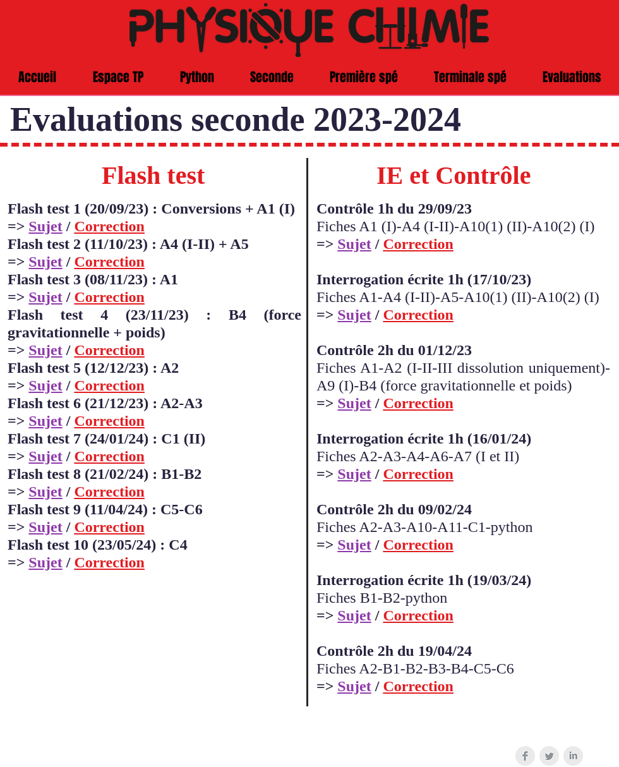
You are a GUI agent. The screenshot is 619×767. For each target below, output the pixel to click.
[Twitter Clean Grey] (549, 756)
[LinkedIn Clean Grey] (573, 756)
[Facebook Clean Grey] (525, 756)
